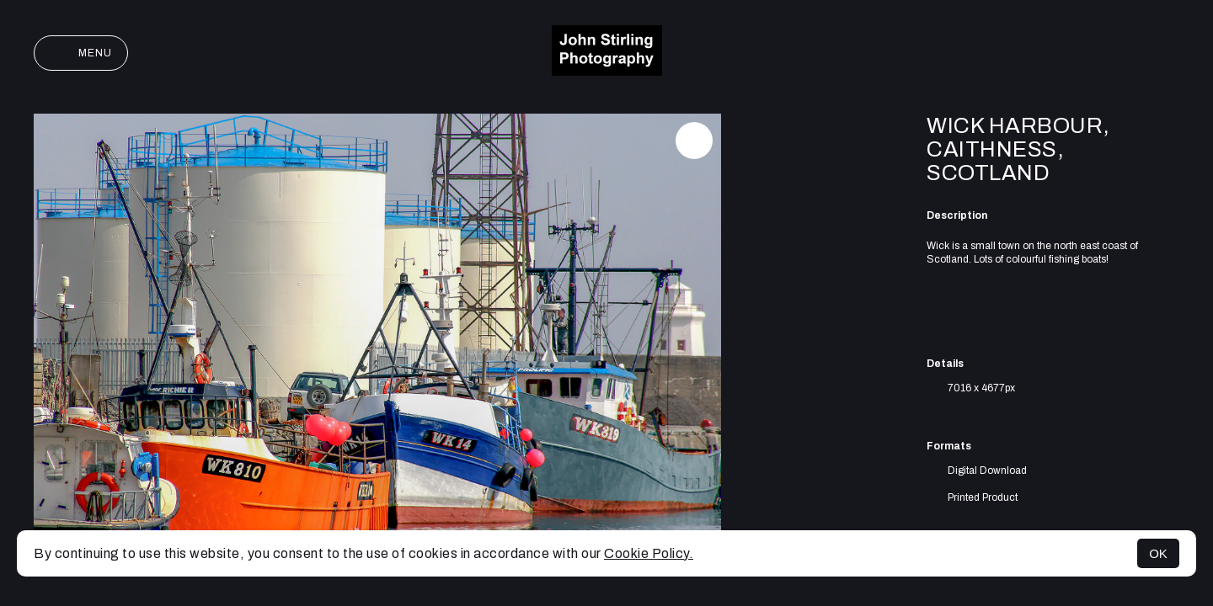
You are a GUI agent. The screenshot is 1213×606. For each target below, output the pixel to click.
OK (1158, 553)
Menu (81, 53)
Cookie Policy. (648, 553)
